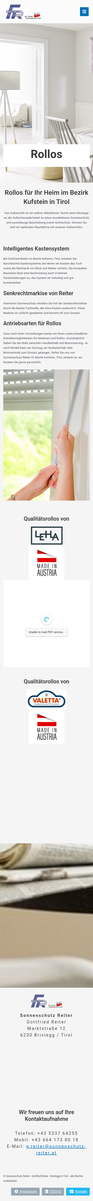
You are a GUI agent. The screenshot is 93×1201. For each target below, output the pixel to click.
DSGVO (53, 1191)
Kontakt (78, 1191)
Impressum (26, 1191)
